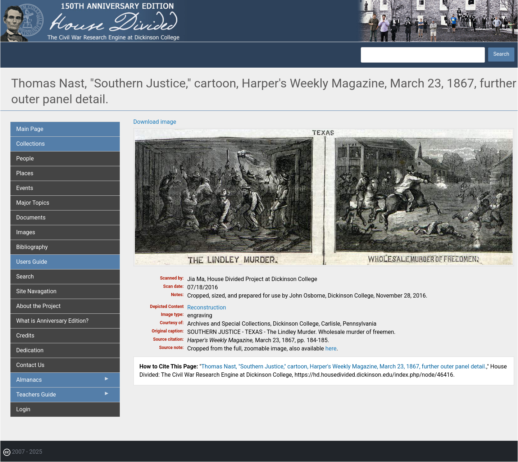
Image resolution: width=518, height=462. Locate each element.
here (331, 348)
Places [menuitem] (24, 173)
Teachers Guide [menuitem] (62, 396)
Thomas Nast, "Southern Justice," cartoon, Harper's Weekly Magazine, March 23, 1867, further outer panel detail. (343, 366)
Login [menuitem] (23, 409)
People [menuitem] (25, 158)
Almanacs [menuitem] (62, 381)
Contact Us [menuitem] (30, 365)
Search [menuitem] (25, 276)
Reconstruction (206, 307)
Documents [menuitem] (31, 217)
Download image (154, 121)
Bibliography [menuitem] (32, 247)
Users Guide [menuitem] (31, 261)
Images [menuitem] (25, 232)
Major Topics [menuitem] (32, 202)
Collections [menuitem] (30, 143)
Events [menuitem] (24, 188)
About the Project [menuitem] (38, 306)
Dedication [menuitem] (30, 350)
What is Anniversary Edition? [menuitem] (52, 320)
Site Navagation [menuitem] (36, 291)
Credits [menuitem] (25, 335)
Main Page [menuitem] (30, 129)
